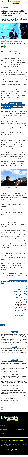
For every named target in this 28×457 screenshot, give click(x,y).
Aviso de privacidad (18, 440)
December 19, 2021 (26, 296)
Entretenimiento (19, 429)
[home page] (14, 418)
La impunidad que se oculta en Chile (14, 282)
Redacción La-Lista (14, 357)
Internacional (4, 7)
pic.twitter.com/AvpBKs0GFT (19, 314)
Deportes (14, 332)
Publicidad (11, 440)
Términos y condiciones (6, 442)
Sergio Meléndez (13, 344)
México (14, 347)
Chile (2, 325)
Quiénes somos (4, 440)
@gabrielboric (18, 291)
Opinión (2, 433)
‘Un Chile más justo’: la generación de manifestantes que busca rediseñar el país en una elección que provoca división (13, 105)
